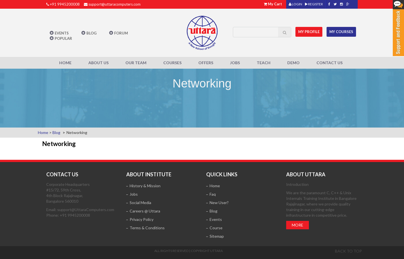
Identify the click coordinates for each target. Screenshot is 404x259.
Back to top (348, 251)
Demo (293, 62)
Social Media (140, 202)
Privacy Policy (141, 219)
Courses (172, 62)
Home (65, 62)
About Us (98, 62)
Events (62, 33)
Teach (263, 62)
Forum (121, 33)
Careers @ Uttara (145, 211)
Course (216, 227)
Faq (213, 194)
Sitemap (217, 236)
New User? (219, 202)
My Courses (341, 31)
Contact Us (329, 62)
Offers (205, 62)
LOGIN (295, 4)
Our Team (135, 62)
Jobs (235, 62)
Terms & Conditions (147, 227)
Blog (91, 33)
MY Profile (309, 31)
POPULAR (63, 38)
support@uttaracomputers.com (114, 4)
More (297, 225)
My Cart (275, 4)
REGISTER (314, 4)
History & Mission (145, 185)
